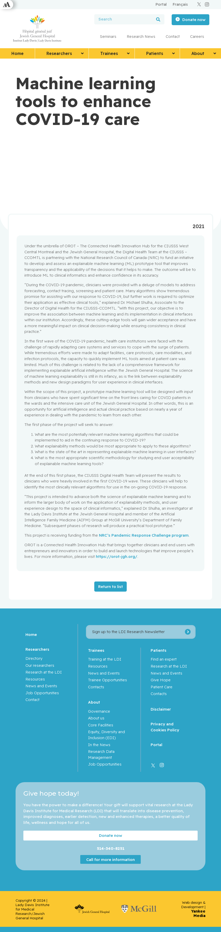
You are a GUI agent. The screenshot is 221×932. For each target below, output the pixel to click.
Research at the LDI (43, 672)
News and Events (41, 685)
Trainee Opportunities (107, 679)
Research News (141, 36)
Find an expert (164, 659)
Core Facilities (100, 725)
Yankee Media (198, 913)
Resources (35, 679)
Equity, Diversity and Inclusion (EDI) (106, 734)
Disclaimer (161, 709)
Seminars (108, 36)
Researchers (37, 649)
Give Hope (161, 679)
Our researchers (39, 665)
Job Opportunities (42, 692)
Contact (173, 36)
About (94, 702)
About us (96, 718)
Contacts (96, 686)
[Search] (158, 19)
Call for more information (110, 859)
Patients (159, 650)
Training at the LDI (104, 659)
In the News (99, 744)
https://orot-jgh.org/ (116, 556)
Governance (99, 711)
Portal (157, 744)
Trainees (96, 650)
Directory (33, 658)
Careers (197, 36)
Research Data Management (101, 754)
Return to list (110, 586)
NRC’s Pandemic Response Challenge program (144, 535)
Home (31, 634)
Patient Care (162, 686)
